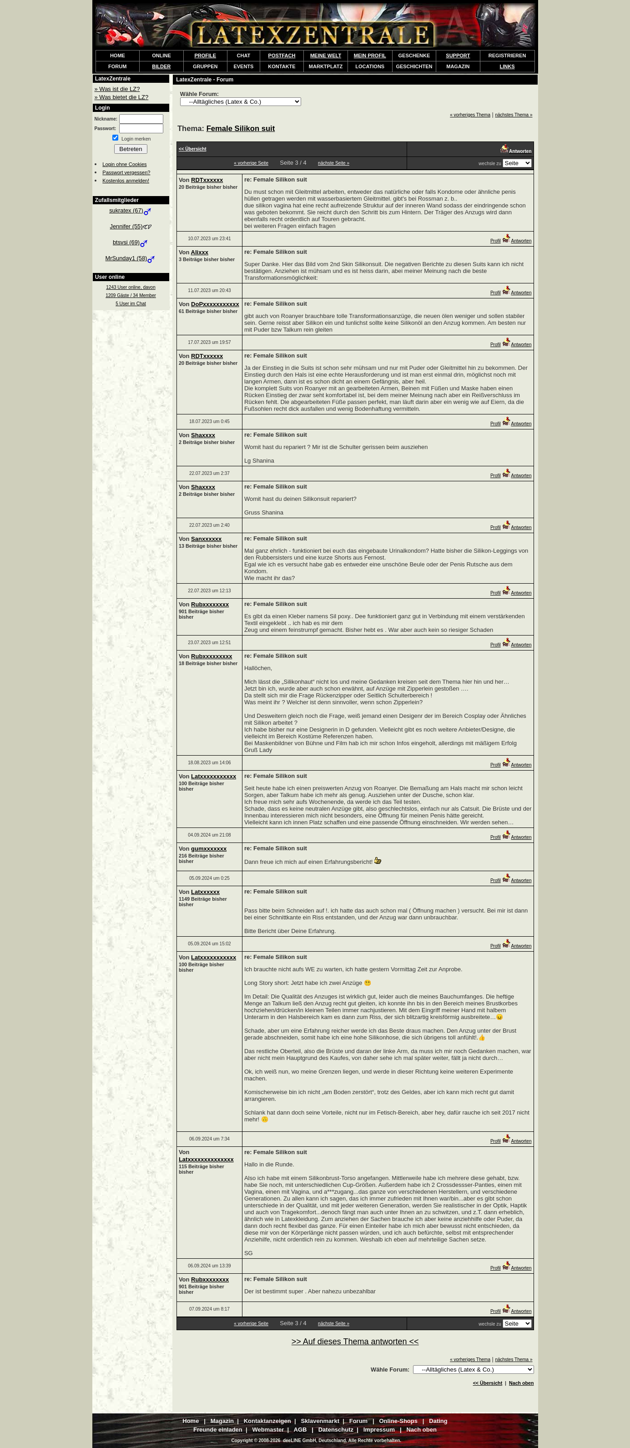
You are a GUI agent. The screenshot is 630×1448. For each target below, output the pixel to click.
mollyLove (345, 1437)
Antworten (516, 240)
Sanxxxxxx (206, 538)
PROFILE (205, 55)
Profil (495, 240)
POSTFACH (282, 55)
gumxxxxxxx (209, 848)
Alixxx (199, 252)
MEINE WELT (325, 55)
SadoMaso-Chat (189, 1437)
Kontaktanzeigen (389, 1437)
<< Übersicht (488, 1383)
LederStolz (309, 1437)
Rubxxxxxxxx (210, 604)
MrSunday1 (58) (131, 258)
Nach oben (521, 1383)
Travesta (229, 1437)
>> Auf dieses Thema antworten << (355, 1341)
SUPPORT (458, 55)
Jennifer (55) (131, 226)
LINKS (507, 66)
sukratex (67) (130, 210)
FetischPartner (268, 1437)
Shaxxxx (203, 435)
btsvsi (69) (131, 242)
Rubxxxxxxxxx (211, 656)
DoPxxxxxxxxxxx (215, 304)
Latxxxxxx (205, 891)
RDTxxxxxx (207, 180)
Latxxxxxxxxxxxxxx (206, 1159)
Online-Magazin (441, 1437)
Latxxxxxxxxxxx (213, 776)
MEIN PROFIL (370, 55)
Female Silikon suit (241, 128)
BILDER (161, 66)
